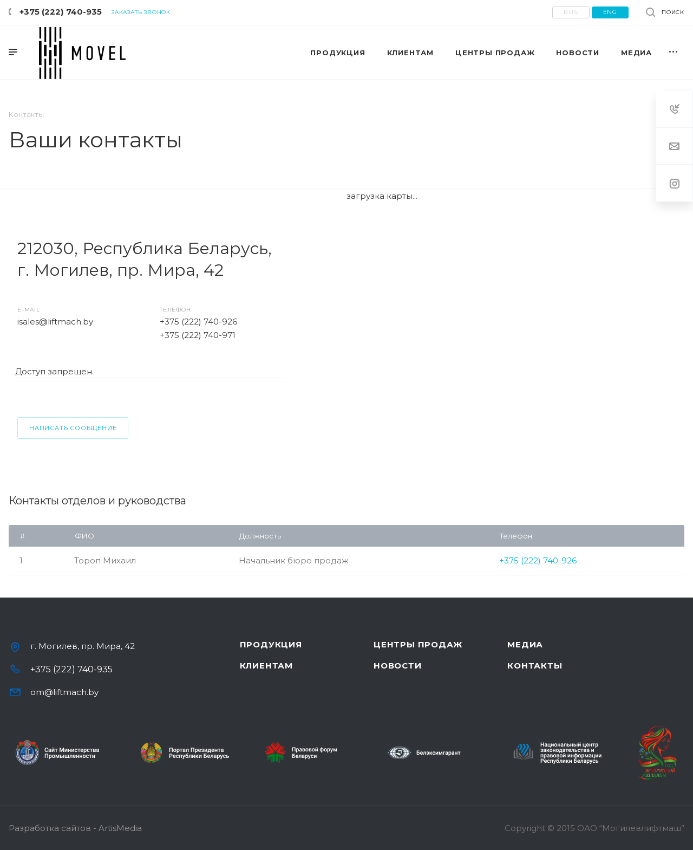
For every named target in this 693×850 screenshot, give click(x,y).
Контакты (534, 665)
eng (610, 12)
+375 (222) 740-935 (60, 12)
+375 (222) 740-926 (198, 321)
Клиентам (266, 665)
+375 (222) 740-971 (198, 335)
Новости (398, 665)
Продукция (271, 644)
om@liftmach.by (64, 692)
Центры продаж (418, 644)
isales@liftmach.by (55, 321)
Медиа (525, 644)
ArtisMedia (120, 828)
